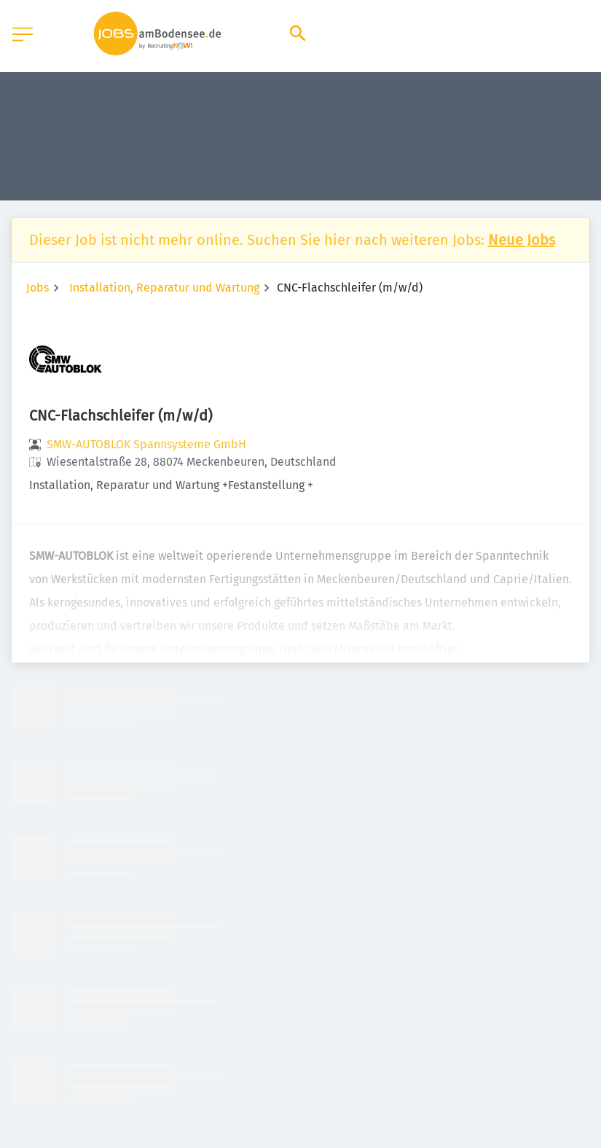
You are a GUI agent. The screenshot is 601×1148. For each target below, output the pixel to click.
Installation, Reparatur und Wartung (164, 287)
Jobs (37, 287)
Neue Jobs (521, 240)
